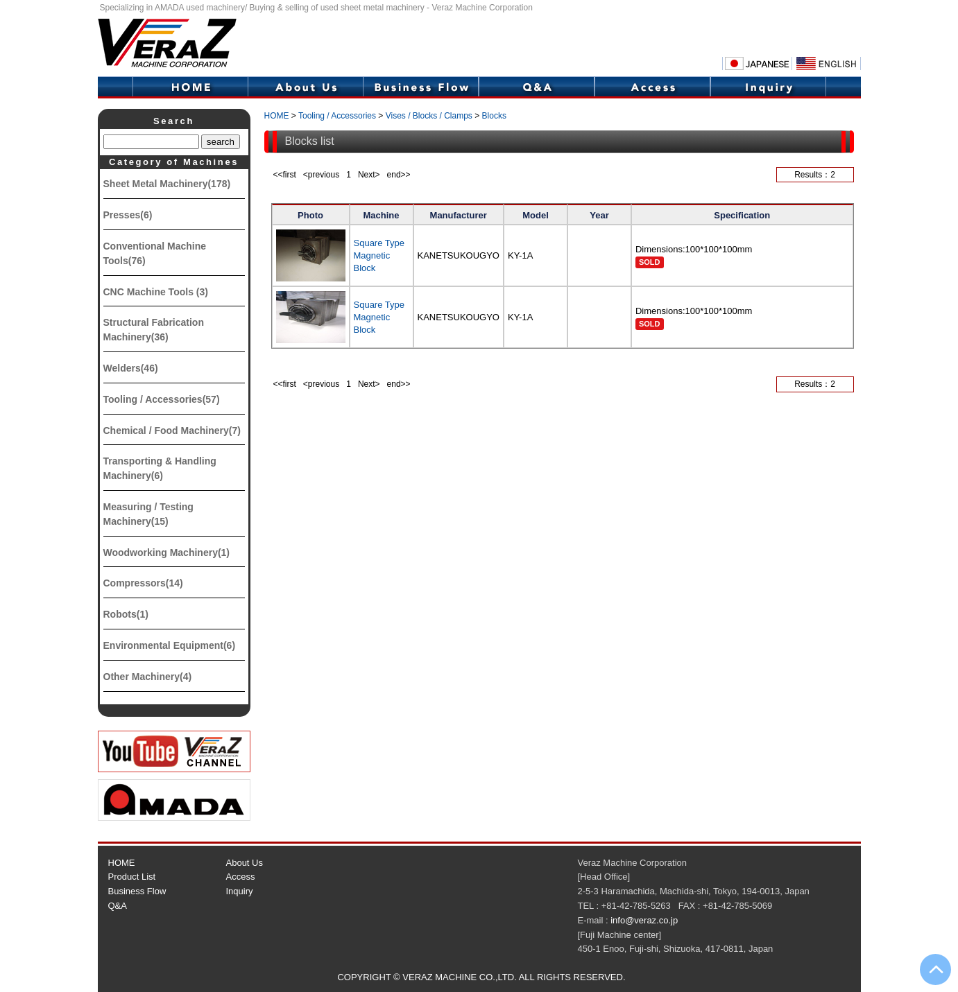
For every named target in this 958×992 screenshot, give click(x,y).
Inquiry (768, 87)
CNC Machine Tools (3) (155, 291)
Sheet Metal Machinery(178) (167, 183)
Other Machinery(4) (147, 676)
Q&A (537, 87)
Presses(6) (128, 214)
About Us (305, 87)
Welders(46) (130, 368)
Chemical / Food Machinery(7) (172, 430)
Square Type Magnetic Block (379, 255)
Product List (132, 876)
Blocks (494, 116)
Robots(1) (125, 614)
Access (652, 87)
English (826, 64)
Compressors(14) (143, 583)
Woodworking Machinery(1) (166, 552)
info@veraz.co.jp (644, 920)
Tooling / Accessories (337, 116)
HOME (190, 87)
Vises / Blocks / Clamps (429, 116)
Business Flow (421, 87)
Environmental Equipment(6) (169, 645)
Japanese (757, 64)
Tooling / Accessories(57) (161, 399)
